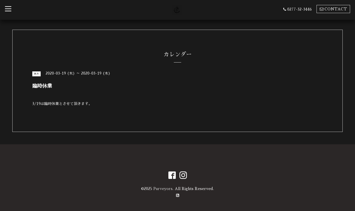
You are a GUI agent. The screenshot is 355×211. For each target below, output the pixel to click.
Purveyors (163, 188)
